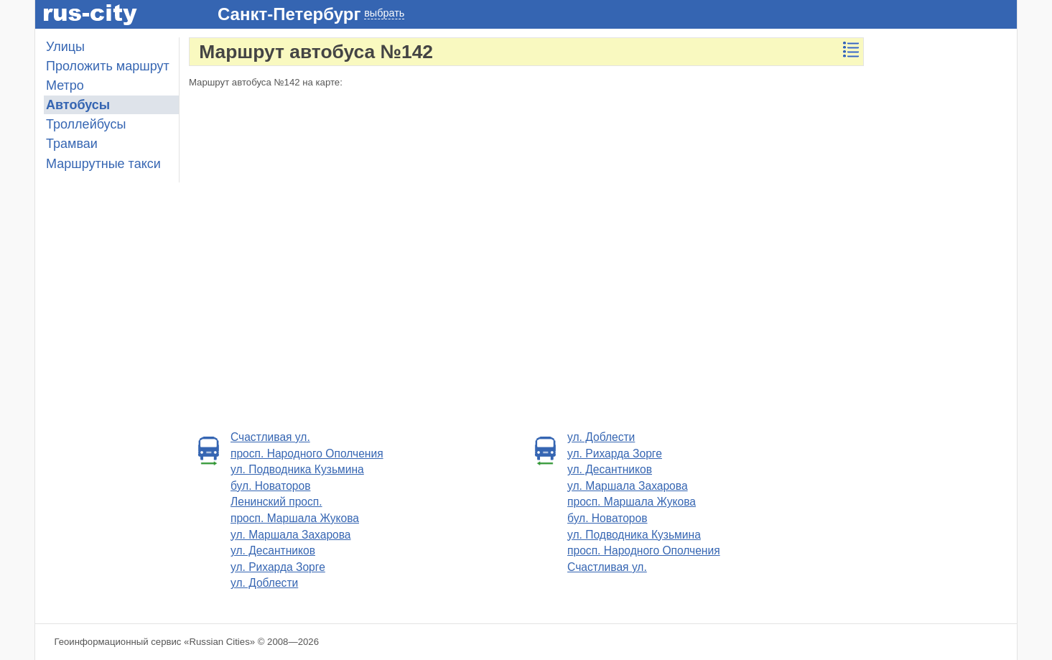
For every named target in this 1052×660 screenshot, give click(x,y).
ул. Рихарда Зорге (278, 567)
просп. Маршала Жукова (295, 518)
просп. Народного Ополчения (307, 453)
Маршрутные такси (103, 164)
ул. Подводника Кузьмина (297, 469)
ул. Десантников (273, 550)
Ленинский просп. (276, 502)
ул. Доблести (264, 583)
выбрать (384, 13)
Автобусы (78, 105)
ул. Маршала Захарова (291, 535)
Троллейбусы (86, 124)
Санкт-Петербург (289, 14)
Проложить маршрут (107, 66)
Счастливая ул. (270, 437)
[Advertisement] (945, 252)
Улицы (65, 46)
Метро (65, 85)
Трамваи (72, 143)
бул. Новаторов (270, 486)
